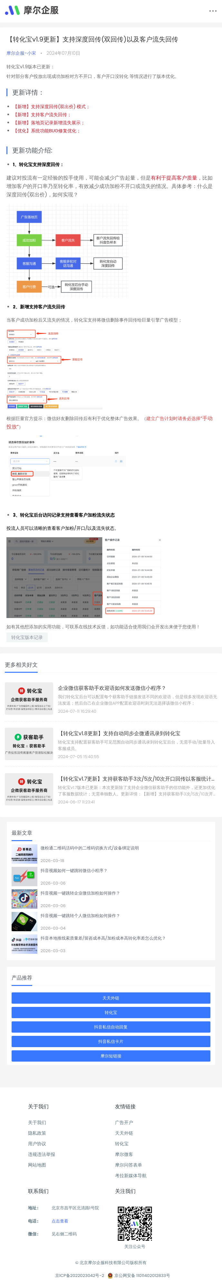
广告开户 (124, 1122)
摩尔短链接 (111, 1056)
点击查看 (60, 1221)
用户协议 (37, 1143)
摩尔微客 (124, 1154)
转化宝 (111, 1012)
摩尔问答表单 (128, 1165)
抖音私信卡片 (110, 1041)
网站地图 (37, 1165)
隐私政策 (37, 1133)
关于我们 (37, 1122)
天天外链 (110, 998)
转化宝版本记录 (27, 637)
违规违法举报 (41, 1154)
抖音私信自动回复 (111, 1027)
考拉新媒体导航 (131, 1175)
